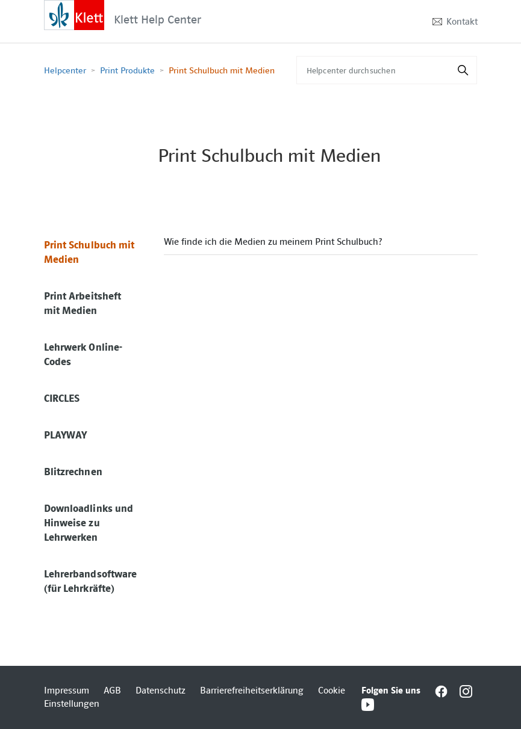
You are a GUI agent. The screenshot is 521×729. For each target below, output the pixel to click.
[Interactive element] (74, 14)
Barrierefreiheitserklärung (252, 690)
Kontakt (462, 22)
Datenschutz (161, 690)
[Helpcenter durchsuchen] (386, 70)
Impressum (66, 690)
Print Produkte (127, 70)
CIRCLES (62, 398)
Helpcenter (65, 70)
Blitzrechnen (73, 471)
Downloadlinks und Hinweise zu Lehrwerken (89, 523)
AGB (112, 690)
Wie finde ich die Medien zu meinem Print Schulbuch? (273, 242)
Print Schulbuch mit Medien (222, 70)
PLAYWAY (65, 434)
